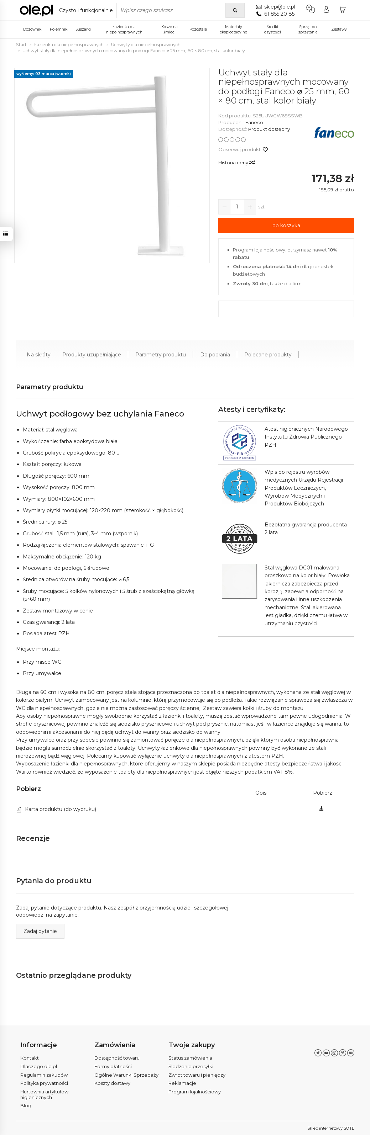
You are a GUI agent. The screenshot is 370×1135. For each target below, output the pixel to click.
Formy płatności (113, 1066)
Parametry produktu (160, 354)
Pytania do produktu (54, 880)
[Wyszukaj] (235, 10)
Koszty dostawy (112, 1083)
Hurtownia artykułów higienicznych (44, 1094)
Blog (25, 1105)
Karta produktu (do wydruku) (56, 809)
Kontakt (29, 1058)
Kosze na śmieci (169, 30)
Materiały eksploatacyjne (233, 30)
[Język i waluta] (310, 10)
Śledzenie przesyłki (190, 1066)
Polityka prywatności (44, 1083)
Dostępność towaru (117, 1058)
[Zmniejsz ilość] (250, 206)
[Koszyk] (342, 10)
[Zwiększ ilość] (224, 206)
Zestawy (339, 29)
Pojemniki (59, 29)
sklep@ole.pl (279, 7)
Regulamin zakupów (44, 1074)
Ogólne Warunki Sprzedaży (126, 1074)
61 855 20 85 (279, 14)
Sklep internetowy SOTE (330, 1127)
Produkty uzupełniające (91, 354)
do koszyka (286, 225)
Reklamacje (182, 1083)
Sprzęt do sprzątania (308, 30)
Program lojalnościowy (194, 1091)
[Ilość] (237, 206)
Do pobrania (215, 354)
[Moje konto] (326, 10)
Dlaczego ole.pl (38, 1066)
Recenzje (33, 838)
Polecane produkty (268, 354)
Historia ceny (236, 162)
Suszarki (83, 29)
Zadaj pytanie (40, 931)
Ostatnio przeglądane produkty (74, 975)
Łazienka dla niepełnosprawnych (124, 30)
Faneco (254, 122)
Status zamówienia (190, 1058)
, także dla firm (267, 283)
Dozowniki (32, 29)
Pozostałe (198, 29)
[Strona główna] (68, 10)
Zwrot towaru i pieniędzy (196, 1074)
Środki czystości (272, 30)
